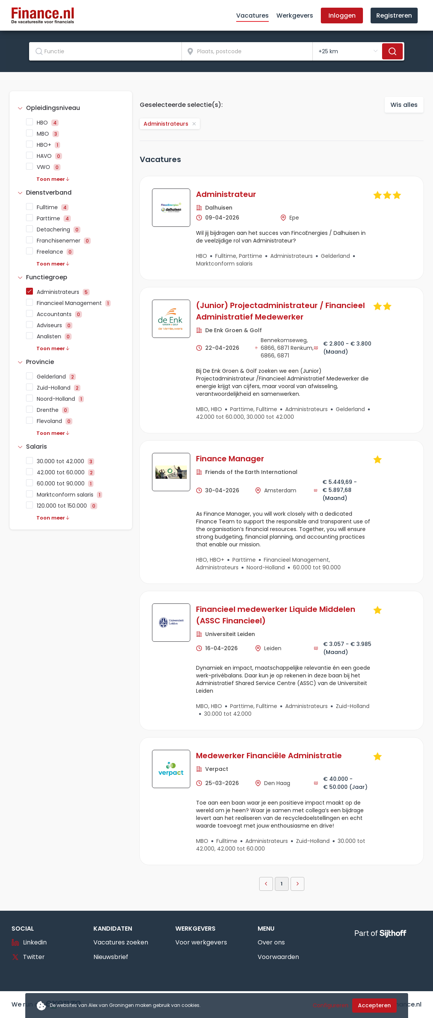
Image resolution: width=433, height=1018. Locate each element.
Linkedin (29, 942)
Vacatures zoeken (120, 942)
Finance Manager (230, 458)
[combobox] (105, 51)
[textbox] (105, 51)
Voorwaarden (278, 956)
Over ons (271, 942)
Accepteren (374, 1005)
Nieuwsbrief (110, 956)
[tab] (70, 108)
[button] (70, 108)
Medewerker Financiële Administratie (269, 755)
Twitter (28, 956)
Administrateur (226, 194)
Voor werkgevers (201, 942)
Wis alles (404, 104)
